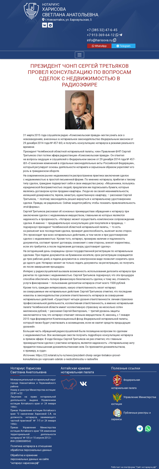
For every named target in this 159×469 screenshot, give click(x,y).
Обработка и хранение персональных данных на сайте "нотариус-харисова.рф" (29, 459)
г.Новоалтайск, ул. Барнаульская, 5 (67, 19)
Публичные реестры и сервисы (131, 414)
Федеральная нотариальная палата (125, 381)
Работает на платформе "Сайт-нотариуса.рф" (134, 467)
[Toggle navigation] (79, 55)
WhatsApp (99, 46)
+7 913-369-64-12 (104, 35)
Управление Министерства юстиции (133, 399)
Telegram (123, 46)
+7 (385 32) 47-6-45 (102, 30)
